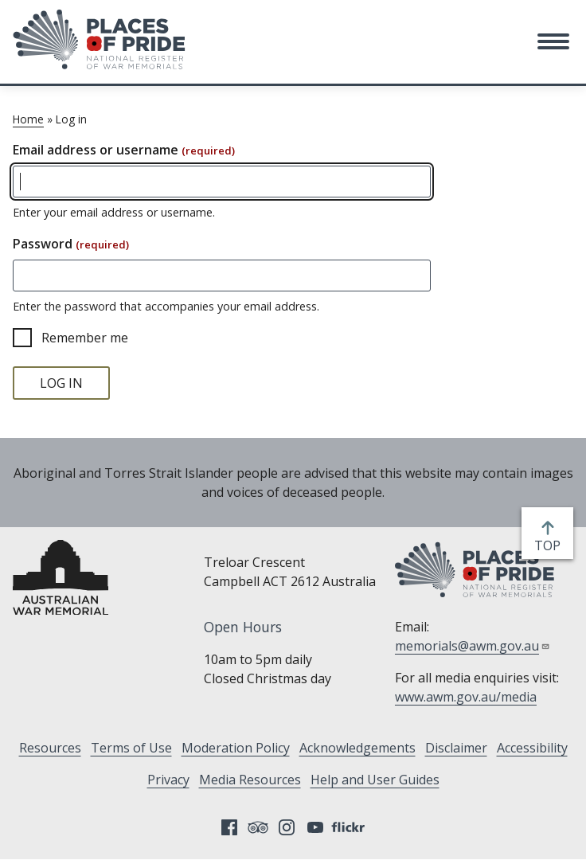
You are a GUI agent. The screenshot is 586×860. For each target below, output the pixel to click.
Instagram (286, 827)
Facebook (229, 827)
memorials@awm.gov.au (472, 646)
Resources (50, 747)
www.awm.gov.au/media (466, 697)
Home (28, 119)
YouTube (315, 827)
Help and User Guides (375, 779)
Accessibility (532, 747)
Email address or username (124, 149)
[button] (553, 41)
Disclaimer (456, 747)
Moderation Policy (236, 747)
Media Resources (250, 779)
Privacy (168, 779)
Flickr (350, 827)
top (550, 545)
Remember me (84, 337)
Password (71, 243)
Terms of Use (131, 747)
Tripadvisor (258, 827)
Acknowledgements (357, 747)
